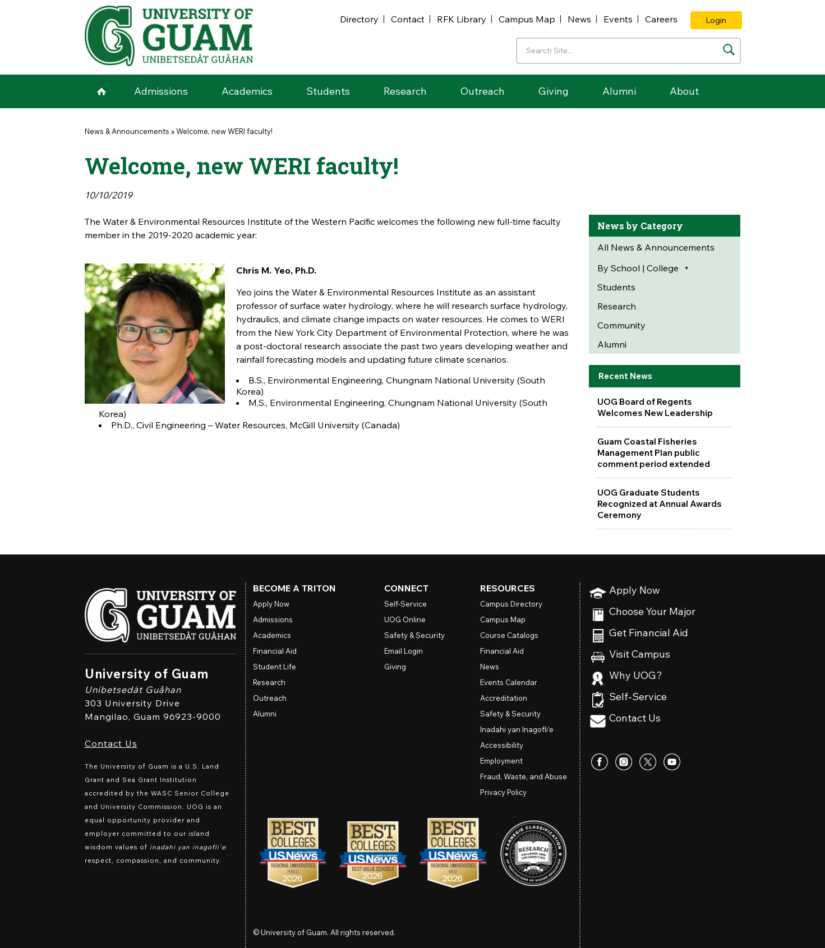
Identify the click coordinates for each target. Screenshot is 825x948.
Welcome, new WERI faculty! (224, 131)
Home (101, 91)
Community (621, 325)
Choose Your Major (652, 612)
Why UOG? (635, 676)
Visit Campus (639, 654)
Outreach (482, 91)
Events (618, 19)
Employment (501, 760)
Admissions (161, 91)
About (684, 91)
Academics (247, 91)
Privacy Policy (503, 792)
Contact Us (111, 743)
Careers (661, 19)
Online (405, 619)
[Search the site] (729, 50)
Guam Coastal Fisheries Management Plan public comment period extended (654, 452)
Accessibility (501, 745)
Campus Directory (511, 603)
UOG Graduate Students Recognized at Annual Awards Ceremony (661, 503)
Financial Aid (275, 650)
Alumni (619, 91)
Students (328, 91)
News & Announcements (127, 131)
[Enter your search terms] (628, 51)
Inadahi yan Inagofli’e (517, 729)
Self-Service (638, 697)
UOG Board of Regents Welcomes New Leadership (656, 407)
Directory (359, 19)
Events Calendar (508, 682)
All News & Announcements (656, 247)
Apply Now (634, 590)
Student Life (274, 666)
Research (405, 91)
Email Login (403, 650)
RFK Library (461, 19)
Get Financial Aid (648, 633)
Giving (553, 91)
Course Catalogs (509, 635)
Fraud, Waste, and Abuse (523, 776)
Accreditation (503, 697)
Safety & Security (414, 635)
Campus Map (527, 19)
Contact (408, 19)
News (579, 19)
